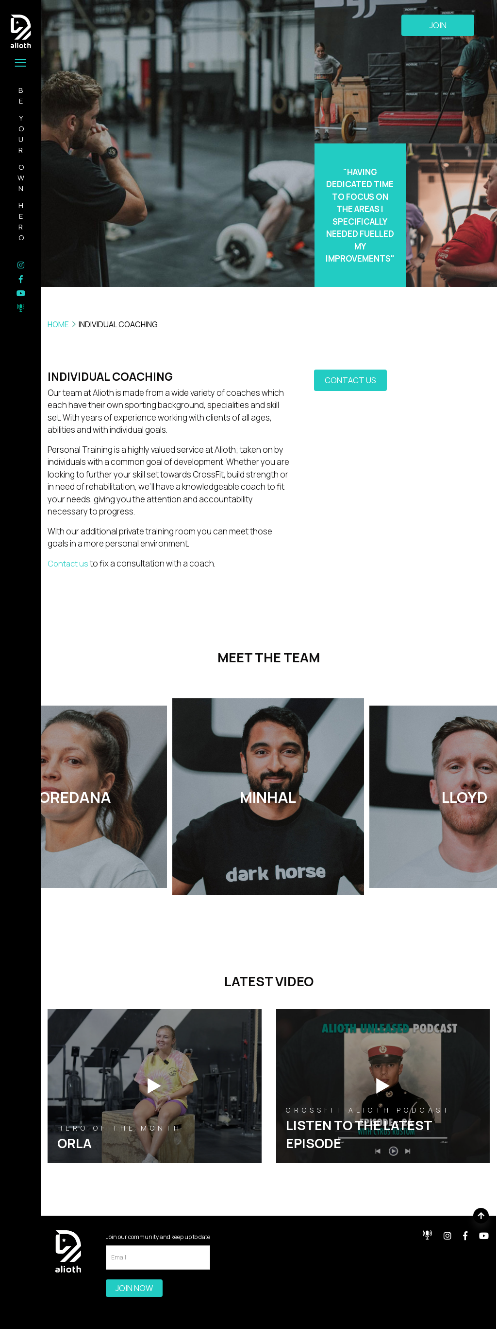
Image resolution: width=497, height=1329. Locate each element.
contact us (350, 381)
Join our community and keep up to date (158, 1236)
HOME (58, 324)
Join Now (134, 1288)
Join (438, 26)
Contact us (69, 563)
